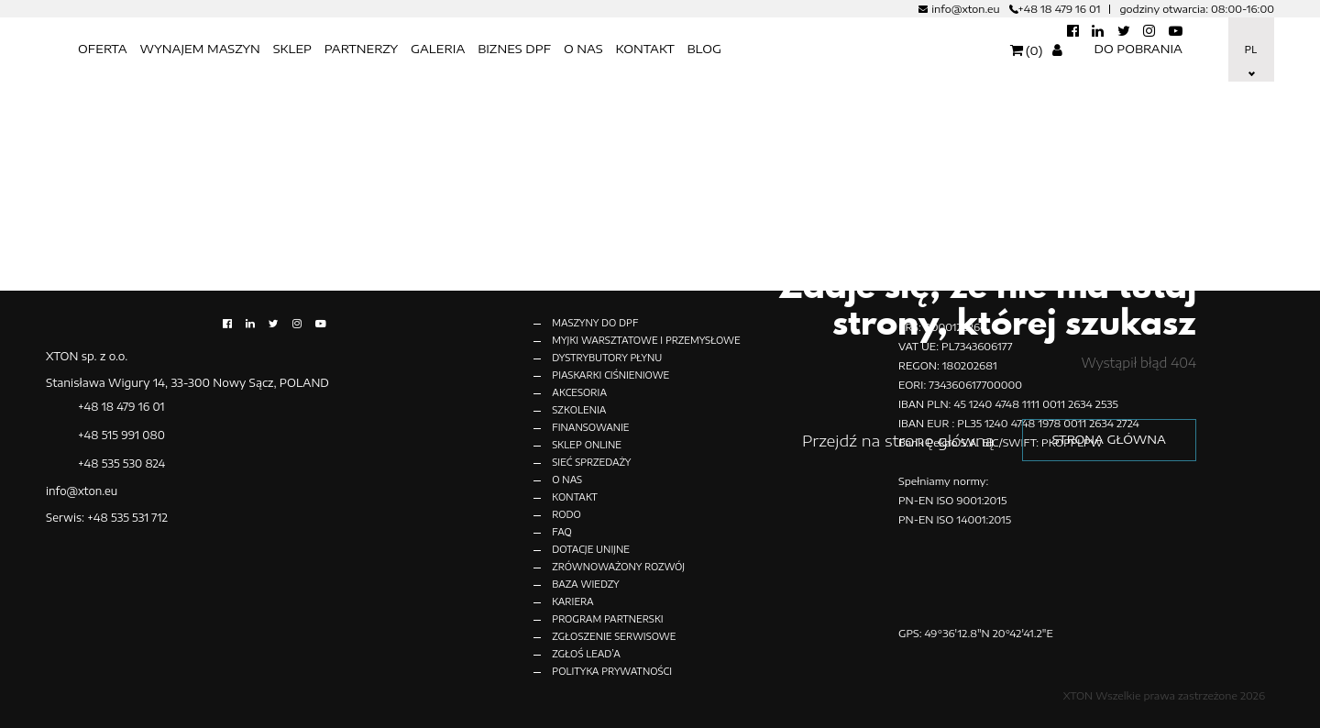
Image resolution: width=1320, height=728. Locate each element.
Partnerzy (361, 48)
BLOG (704, 48)
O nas (583, 48)
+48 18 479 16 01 (1059, 9)
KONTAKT (644, 48)
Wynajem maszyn (199, 48)
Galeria (438, 48)
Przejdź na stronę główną (889, 440)
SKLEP (292, 48)
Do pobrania (1138, 48)
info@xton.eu (965, 9)
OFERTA (102, 48)
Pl (1250, 49)
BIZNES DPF (514, 48)
